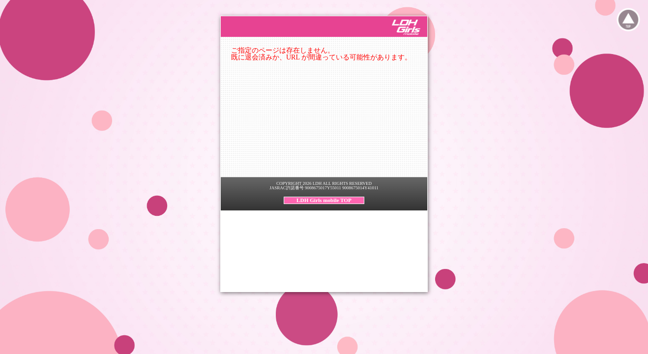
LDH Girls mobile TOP (324, 200)
